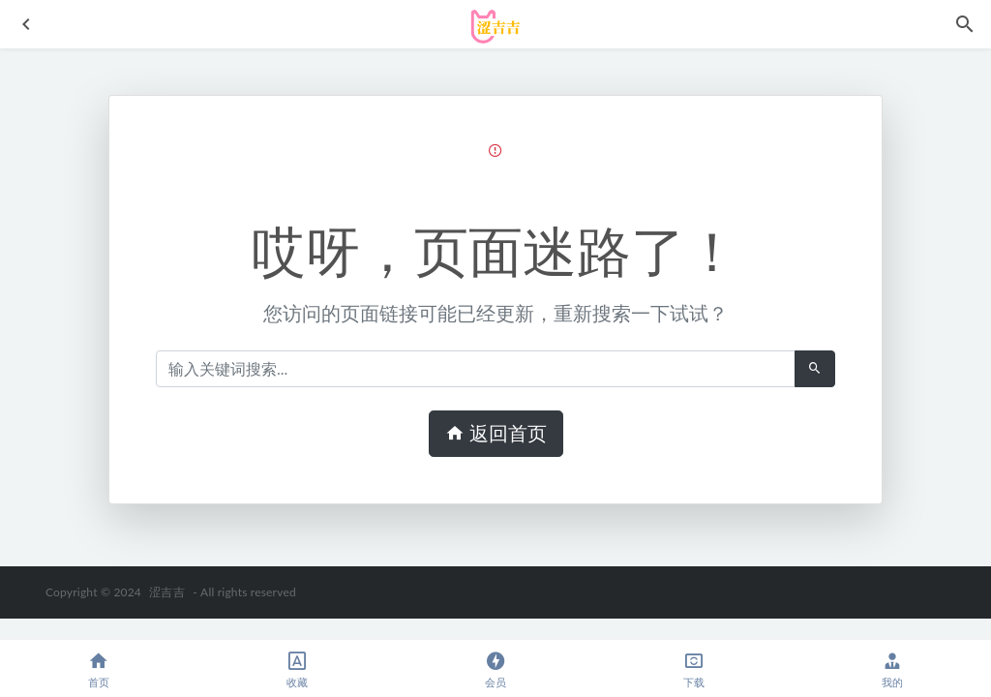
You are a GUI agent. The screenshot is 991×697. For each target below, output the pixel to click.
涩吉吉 (167, 592)
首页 (99, 669)
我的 (892, 669)
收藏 (297, 669)
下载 (693, 669)
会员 (496, 669)
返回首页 (496, 433)
